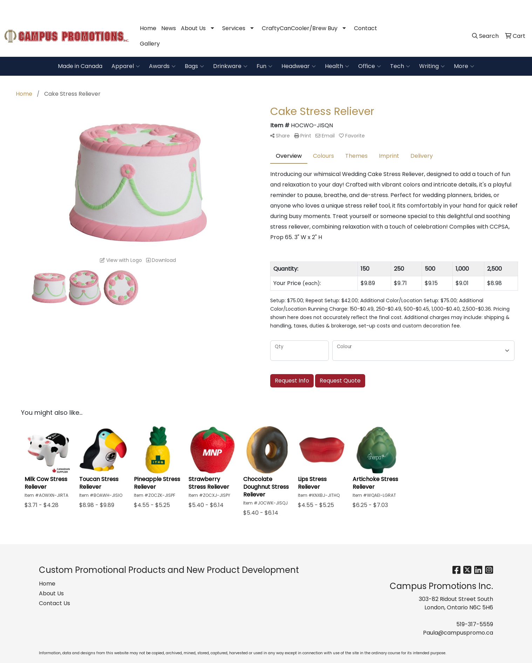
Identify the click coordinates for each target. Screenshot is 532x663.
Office (369, 66)
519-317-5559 (430, 8)
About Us (193, 28)
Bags (194, 66)
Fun (264, 66)
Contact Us (54, 603)
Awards (162, 66)
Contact (365, 28)
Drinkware (230, 66)
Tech (400, 66)
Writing (432, 66)
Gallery (150, 44)
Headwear (298, 66)
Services (233, 28)
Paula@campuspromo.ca (489, 8)
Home (148, 28)
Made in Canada (80, 66)
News (168, 28)
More (464, 66)
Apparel (125, 66)
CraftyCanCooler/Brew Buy (299, 28)
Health (337, 66)
